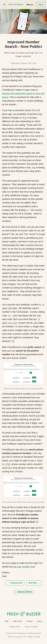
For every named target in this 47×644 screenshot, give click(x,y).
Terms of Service (31, 627)
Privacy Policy (14, 627)
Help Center (17, 621)
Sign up (29, 5)
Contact (30, 621)
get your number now (23, 566)
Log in (40, 5)
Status (39, 621)
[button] (4, 4)
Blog (6, 621)
